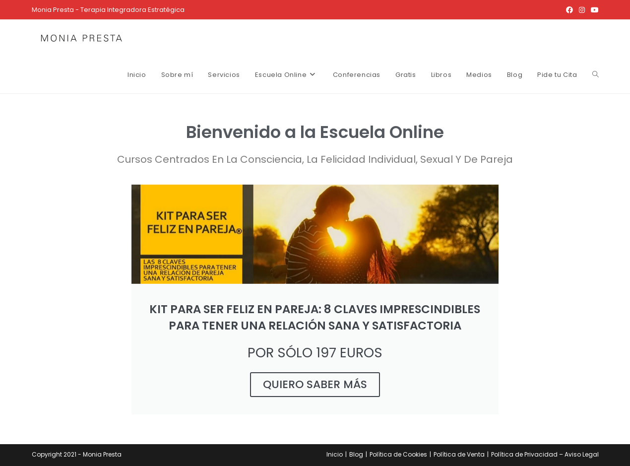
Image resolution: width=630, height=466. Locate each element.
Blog (356, 454)
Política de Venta (459, 454)
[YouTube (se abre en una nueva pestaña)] (593, 10)
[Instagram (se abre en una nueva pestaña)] (582, 10)
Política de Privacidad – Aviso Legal (545, 454)
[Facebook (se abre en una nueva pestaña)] (569, 10)
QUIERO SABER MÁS (315, 384)
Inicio (334, 454)
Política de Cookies (398, 454)
